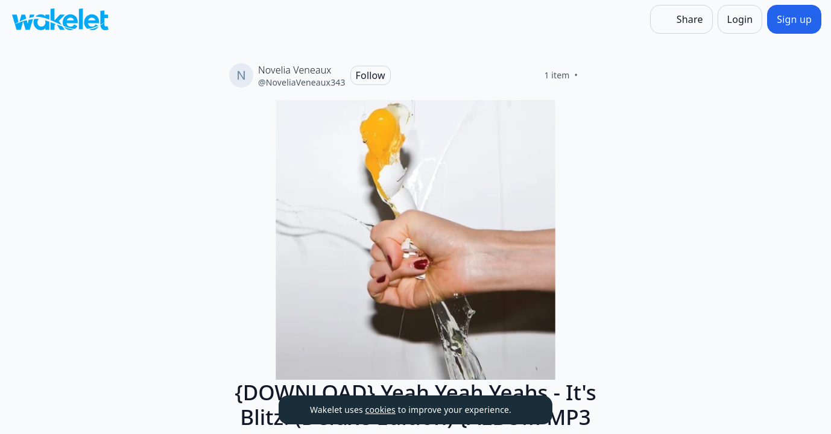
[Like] (592, 75)
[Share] (681, 19)
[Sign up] (794, 19)
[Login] (740, 19)
